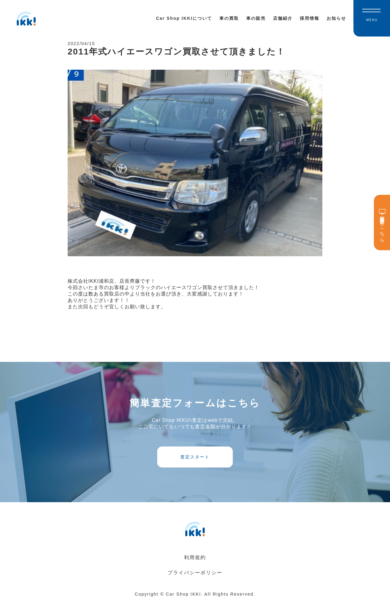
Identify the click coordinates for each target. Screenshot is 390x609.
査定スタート (195, 462)
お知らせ (336, 18)
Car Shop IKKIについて (184, 18)
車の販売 (256, 18)
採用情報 (309, 18)
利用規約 (195, 565)
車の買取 (229, 18)
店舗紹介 (282, 18)
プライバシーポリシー (195, 580)
